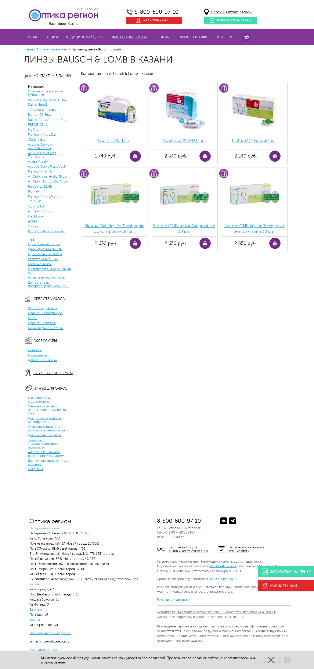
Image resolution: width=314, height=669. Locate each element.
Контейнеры (37, 355)
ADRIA (32, 221)
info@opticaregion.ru (54, 641)
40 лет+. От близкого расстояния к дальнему (46, 454)
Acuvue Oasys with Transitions (42, 155)
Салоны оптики (192, 37)
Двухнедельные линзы (45, 249)
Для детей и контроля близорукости (45, 420)
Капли (32, 318)
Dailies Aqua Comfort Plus (47, 120)
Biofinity (34, 191)
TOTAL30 (34, 201)
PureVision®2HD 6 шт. (184, 140)
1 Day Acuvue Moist (42, 110)
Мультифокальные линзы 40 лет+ (49, 271)
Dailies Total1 (37, 105)
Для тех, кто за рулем (44, 435)
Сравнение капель (42, 323)
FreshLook (35, 216)
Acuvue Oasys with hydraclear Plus (42, 146)
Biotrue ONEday (40, 115)
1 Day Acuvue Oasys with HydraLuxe (47, 93)
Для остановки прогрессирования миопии (49, 284)
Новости (223, 37)
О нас (33, 37)
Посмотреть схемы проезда (50, 633)
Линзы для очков (50, 388)
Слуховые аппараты (53, 373)
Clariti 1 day (37, 140)
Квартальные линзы (43, 259)
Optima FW (36, 206)
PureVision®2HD (40, 186)
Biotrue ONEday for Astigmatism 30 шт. (184, 228)
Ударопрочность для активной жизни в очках (46, 428)
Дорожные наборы (42, 360)
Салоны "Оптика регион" (232, 12)
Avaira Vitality (38, 161)
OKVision (34, 226)
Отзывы (162, 37)
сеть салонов (87, 9)
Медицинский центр (85, 37)
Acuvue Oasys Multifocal (46, 167)
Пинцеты (35, 350)
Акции (52, 37)
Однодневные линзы (44, 244)
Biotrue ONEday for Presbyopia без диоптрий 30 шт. (254, 228)
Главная (29, 49)
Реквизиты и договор (173, 600)
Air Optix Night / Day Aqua (47, 181)
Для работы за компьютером (39, 399)
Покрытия (35, 469)
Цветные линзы (40, 264)
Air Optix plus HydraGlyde (47, 176)
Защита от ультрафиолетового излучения (43, 444)
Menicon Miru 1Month (44, 196)
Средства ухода (49, 299)
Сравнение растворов (45, 313)
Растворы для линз (42, 308)
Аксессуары (45, 341)
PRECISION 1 (37, 125)
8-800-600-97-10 (156, 12)
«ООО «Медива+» (223, 566)
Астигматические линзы (46, 277)
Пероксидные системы (46, 328)
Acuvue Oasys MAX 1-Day (47, 100)
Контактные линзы (130, 37)
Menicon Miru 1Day (42, 135)
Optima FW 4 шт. (114, 140)
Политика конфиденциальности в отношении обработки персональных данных (216, 612)
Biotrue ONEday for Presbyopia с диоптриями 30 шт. (114, 228)
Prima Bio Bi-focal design (46, 231)
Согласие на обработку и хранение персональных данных (200, 617)
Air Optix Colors (39, 211)
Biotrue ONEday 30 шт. (254, 140)
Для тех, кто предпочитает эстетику (48, 462)
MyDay (33, 130)
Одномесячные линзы (45, 254)
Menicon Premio (40, 171)
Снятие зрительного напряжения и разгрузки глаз (47, 410)
